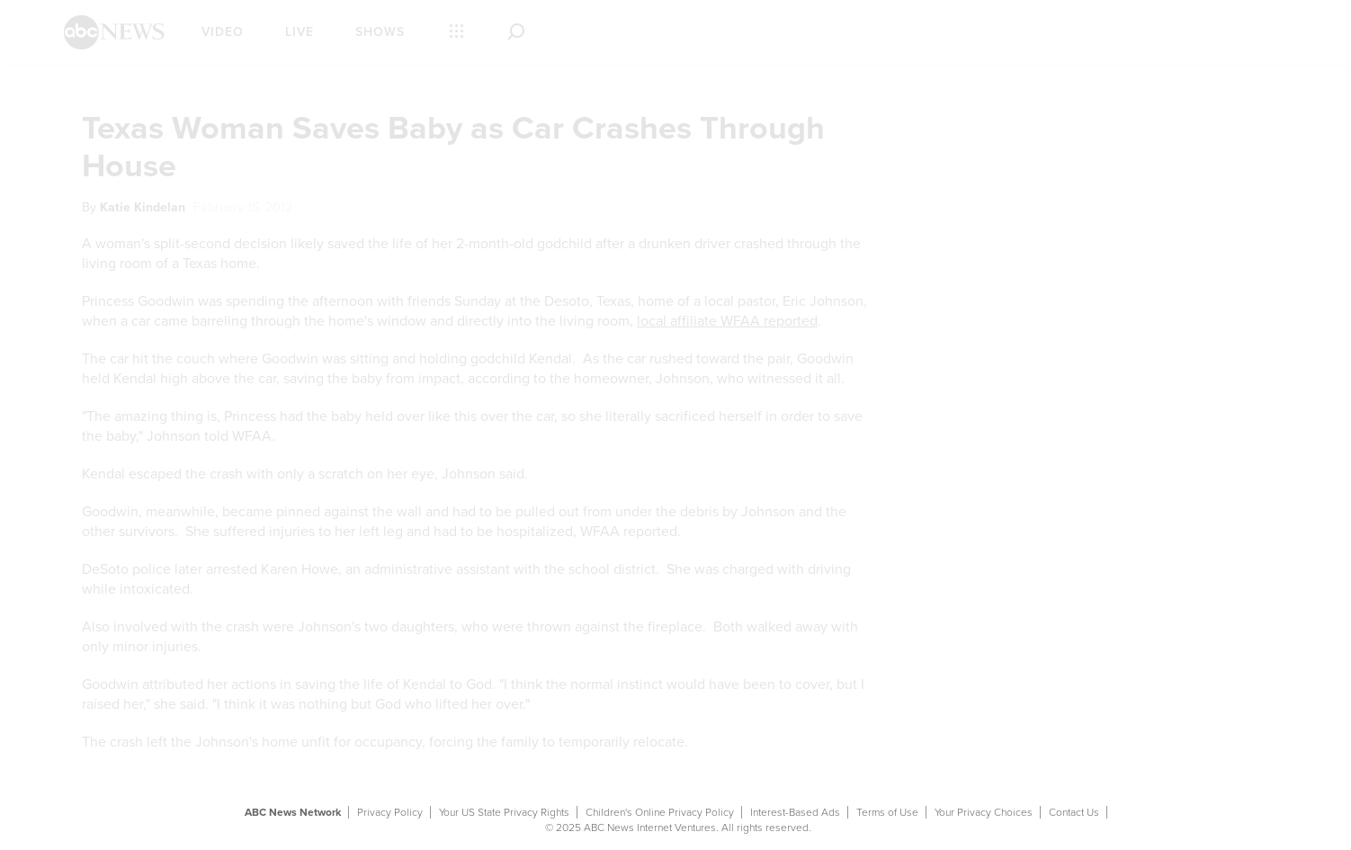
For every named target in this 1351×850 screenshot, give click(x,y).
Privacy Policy (390, 812)
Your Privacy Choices (984, 812)
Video (222, 32)
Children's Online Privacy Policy (660, 812)
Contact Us (1074, 812)
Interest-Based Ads (795, 812)
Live (299, 32)
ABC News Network (293, 812)
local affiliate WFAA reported (727, 321)
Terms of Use (887, 812)
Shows (380, 32)
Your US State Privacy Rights (504, 812)
